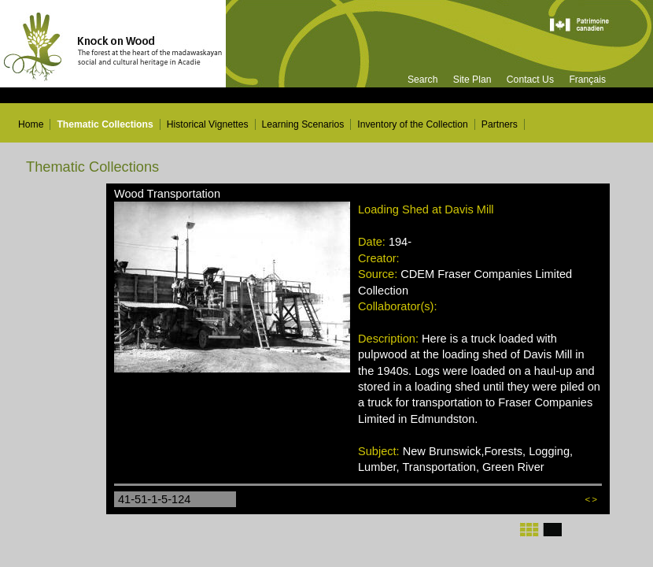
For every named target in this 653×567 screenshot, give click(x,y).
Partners (499, 124)
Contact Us (530, 79)
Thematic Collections (105, 124)
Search (423, 79)
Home (30, 124)
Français (587, 79)
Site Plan (472, 79)
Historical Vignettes (208, 124)
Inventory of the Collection (412, 124)
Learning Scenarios (303, 124)
